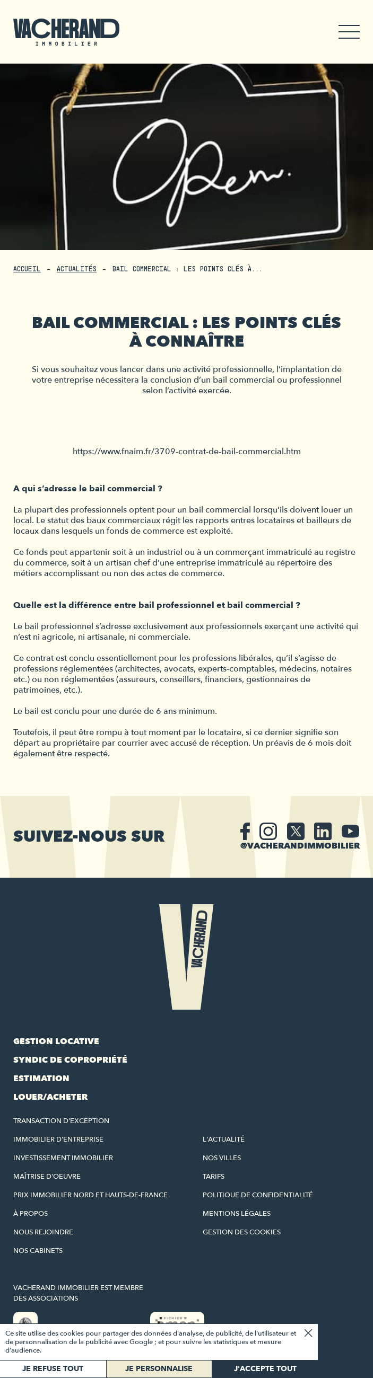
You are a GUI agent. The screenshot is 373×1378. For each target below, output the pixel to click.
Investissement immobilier (63, 1158)
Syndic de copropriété (70, 1060)
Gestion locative (56, 1041)
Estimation (41, 1078)
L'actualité (224, 1139)
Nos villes (222, 1158)
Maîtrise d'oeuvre (47, 1176)
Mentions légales (237, 1213)
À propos (30, 1213)
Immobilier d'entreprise (58, 1139)
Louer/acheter (50, 1097)
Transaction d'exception (61, 1121)
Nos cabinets (38, 1251)
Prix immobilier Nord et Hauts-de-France (90, 1195)
